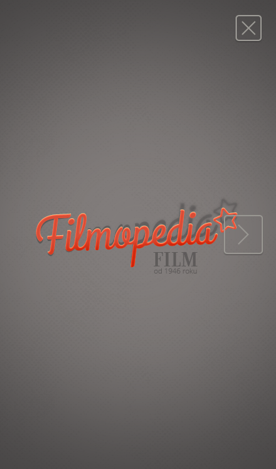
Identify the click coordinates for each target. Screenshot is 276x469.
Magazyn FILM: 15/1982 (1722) (248, 28)
